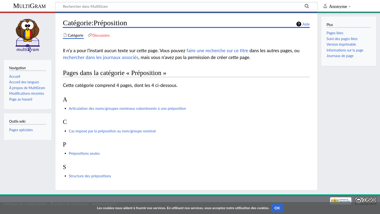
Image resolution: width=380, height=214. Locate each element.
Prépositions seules (84, 153)
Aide (306, 24)
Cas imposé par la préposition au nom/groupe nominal (112, 131)
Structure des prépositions (90, 176)
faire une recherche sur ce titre (217, 50)
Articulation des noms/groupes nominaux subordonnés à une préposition (127, 108)
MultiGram (29, 5)
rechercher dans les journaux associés (100, 57)
